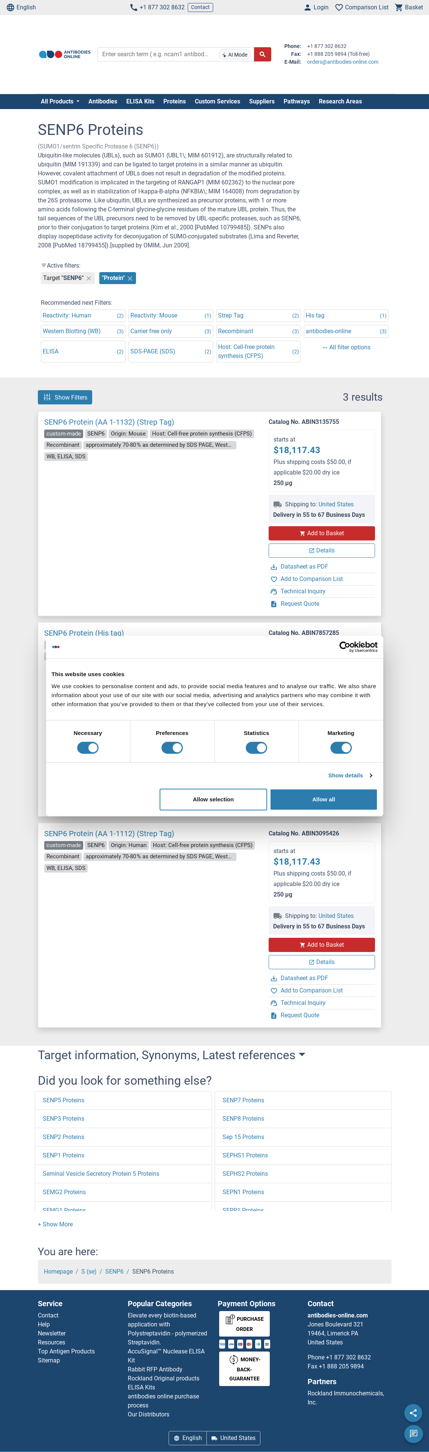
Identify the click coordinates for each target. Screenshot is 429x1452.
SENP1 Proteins (63, 1155)
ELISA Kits (140, 101)
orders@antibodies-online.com (342, 62)
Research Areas (340, 101)
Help (44, 1324)
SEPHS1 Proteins (245, 1155)
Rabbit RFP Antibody (155, 1369)
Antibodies (102, 101)
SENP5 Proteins (63, 1100)
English (21, 7)
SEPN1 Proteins (243, 1192)
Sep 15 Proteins (243, 1137)
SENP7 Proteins (243, 1100)
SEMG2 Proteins (64, 1192)
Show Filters (65, 397)
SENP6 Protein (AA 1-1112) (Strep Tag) (109, 833)
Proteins (174, 101)
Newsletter (52, 1333)
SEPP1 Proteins (243, 1210)
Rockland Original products (163, 1378)
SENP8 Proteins (243, 1118)
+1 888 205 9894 (341, 1366)
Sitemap (49, 1360)
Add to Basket (322, 533)
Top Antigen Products (66, 1351)
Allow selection (213, 799)
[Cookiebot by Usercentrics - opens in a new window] (345, 647)
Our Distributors (148, 1414)
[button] (55, 1224)
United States (336, 504)
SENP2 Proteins (63, 1137)
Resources (51, 1342)
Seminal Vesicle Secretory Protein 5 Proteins (101, 1173)
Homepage (58, 1271)
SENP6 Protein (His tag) (84, 633)
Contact (200, 7)
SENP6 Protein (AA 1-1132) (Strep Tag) (109, 422)
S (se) (89, 1271)
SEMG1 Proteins (64, 1210)
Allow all (323, 799)
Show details (345, 775)
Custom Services (217, 101)
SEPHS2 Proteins (245, 1173)
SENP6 (114, 1271)
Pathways (297, 101)
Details (322, 550)
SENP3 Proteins (63, 1118)
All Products (58, 101)
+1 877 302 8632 (157, 7)
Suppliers (262, 101)
